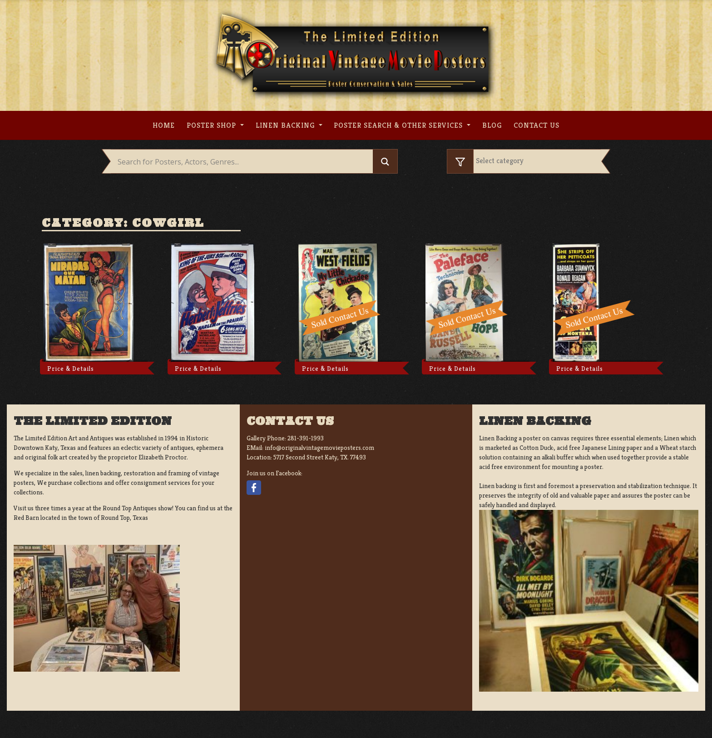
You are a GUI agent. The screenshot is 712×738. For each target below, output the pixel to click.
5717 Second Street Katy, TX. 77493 (319, 457)
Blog (492, 125)
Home (164, 125)
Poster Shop (212, 125)
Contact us (536, 125)
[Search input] (244, 162)
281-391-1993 (305, 438)
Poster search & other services (399, 125)
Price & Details (70, 368)
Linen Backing (286, 125)
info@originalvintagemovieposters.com (319, 448)
